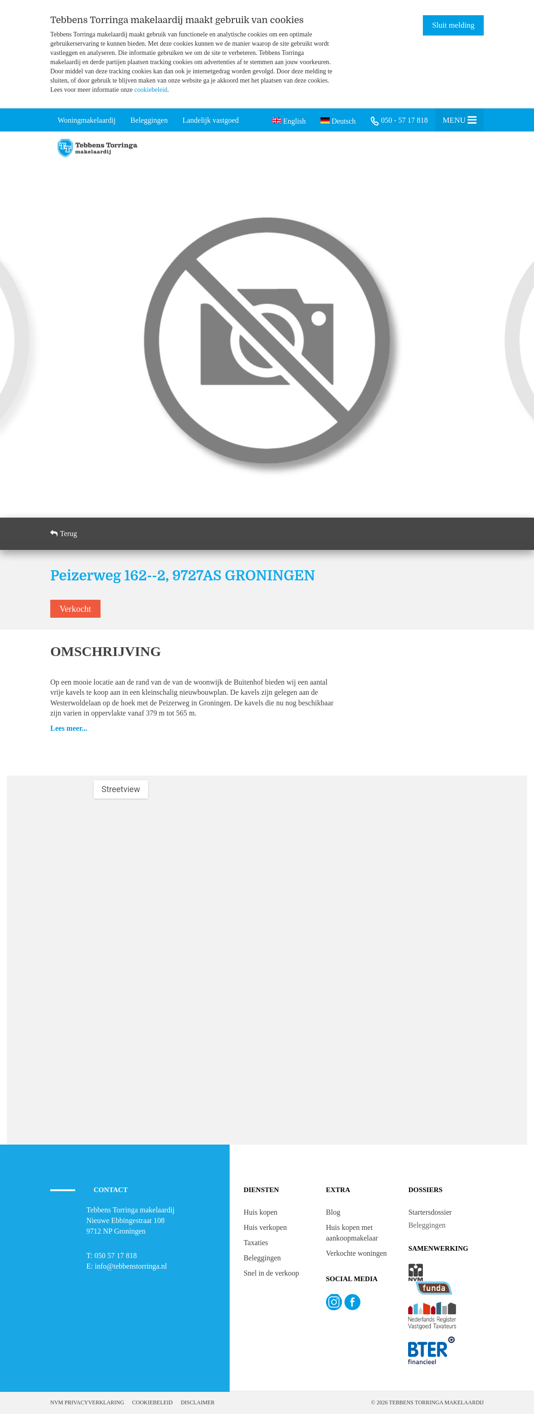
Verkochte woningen (356, 1253)
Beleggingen (262, 1258)
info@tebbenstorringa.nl (131, 1266)
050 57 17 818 (116, 1255)
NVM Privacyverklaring (87, 1402)
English (289, 120)
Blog (333, 1212)
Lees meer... (68, 728)
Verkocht (75, 609)
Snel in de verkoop (271, 1273)
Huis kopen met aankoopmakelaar (352, 1232)
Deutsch (338, 120)
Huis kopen (260, 1212)
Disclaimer (197, 1402)
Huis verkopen (265, 1227)
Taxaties (255, 1243)
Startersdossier (429, 1212)
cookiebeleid (150, 89)
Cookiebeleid (152, 1402)
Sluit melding (453, 25)
